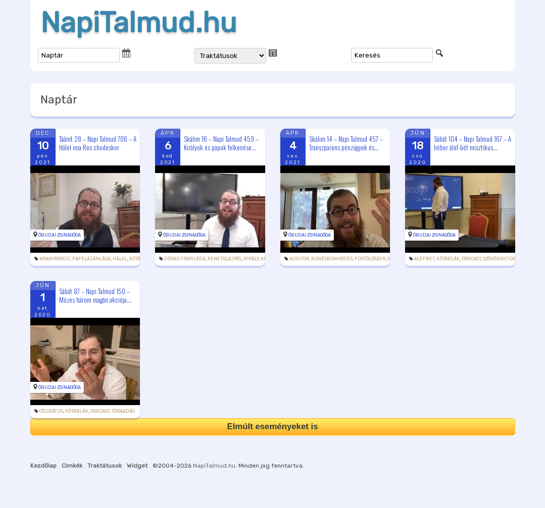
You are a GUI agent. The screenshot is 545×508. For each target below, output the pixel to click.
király (251, 258)
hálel (120, 258)
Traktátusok (104, 465)
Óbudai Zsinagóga (59, 235)
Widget (137, 465)
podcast (471, 258)
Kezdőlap (43, 465)
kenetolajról (225, 258)
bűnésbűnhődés (332, 258)
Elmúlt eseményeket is (272, 426)
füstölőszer (370, 258)
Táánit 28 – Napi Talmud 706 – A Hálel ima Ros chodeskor (97, 143)
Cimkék (72, 465)
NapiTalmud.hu (138, 22)
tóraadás (123, 411)
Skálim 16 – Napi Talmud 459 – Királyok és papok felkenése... (221, 143)
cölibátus (51, 411)
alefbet (424, 258)
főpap (171, 258)
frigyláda (193, 258)
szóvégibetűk (499, 258)
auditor (299, 258)
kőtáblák (448, 258)
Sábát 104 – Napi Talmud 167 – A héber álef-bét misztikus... (472, 143)
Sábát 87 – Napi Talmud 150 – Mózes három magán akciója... (95, 295)
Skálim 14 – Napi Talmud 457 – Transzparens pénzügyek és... (346, 143)
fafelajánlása (91, 258)
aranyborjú (54, 258)
